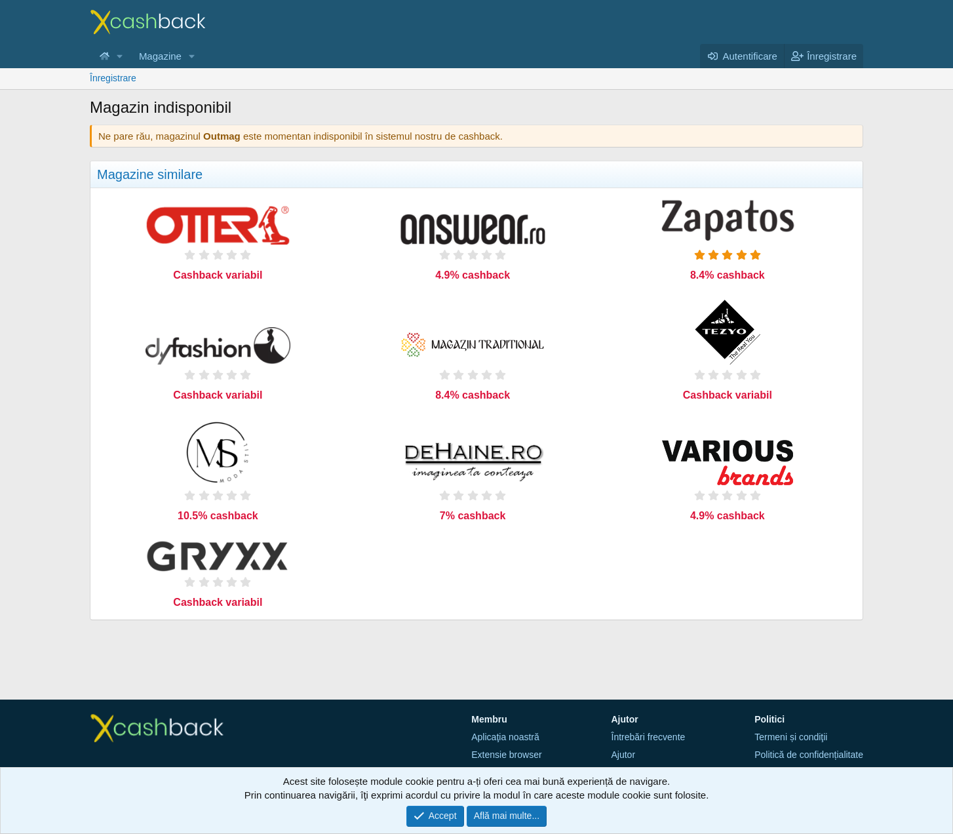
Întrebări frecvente (649, 737)
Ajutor (624, 754)
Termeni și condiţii (790, 737)
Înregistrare (113, 78)
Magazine (160, 56)
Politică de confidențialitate (808, 754)
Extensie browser (506, 754)
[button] (120, 56)
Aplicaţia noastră (505, 737)
